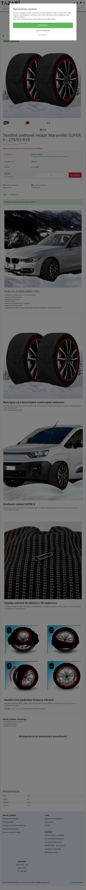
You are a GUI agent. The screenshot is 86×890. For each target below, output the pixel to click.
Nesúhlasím (43, 35)
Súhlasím (43, 25)
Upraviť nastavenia (43, 30)
